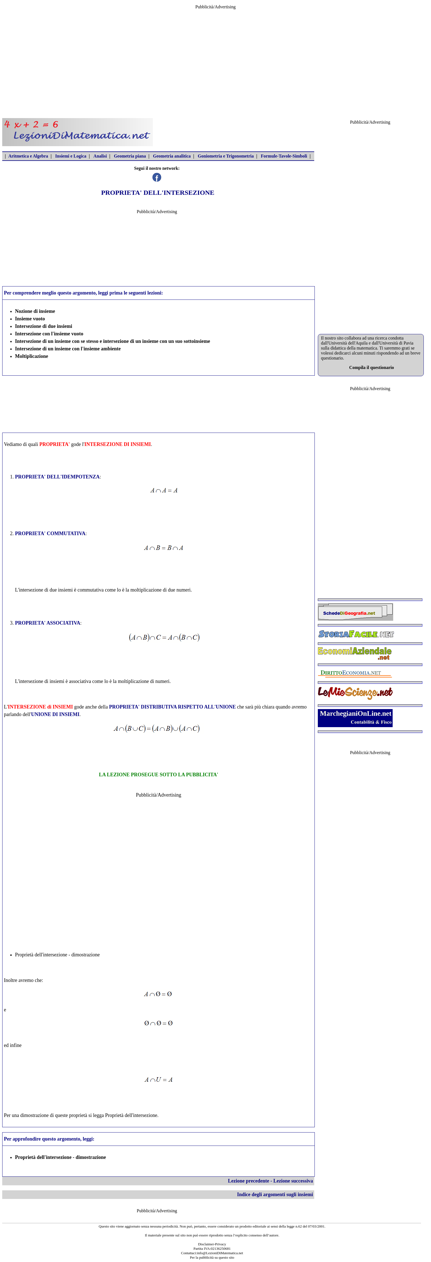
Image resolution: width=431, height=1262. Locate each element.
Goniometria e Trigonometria (226, 156)
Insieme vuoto (30, 318)
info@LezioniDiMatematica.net (220, 1253)
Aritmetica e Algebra (28, 156)
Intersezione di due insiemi (43, 326)
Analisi (100, 156)
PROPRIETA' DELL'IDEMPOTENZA (57, 477)
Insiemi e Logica (70, 156)
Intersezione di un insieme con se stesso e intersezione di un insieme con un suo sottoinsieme (112, 341)
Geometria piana (130, 156)
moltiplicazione (146, 590)
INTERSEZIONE (103, 444)
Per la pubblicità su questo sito (212, 1257)
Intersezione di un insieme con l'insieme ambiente (68, 348)
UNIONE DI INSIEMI (55, 714)
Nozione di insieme (35, 311)
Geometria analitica (172, 156)
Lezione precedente (248, 1181)
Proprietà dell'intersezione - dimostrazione (57, 954)
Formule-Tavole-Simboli (284, 156)
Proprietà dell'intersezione (131, 1115)
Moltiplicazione (31, 356)
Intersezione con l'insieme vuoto (49, 333)
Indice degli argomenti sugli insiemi (275, 1194)
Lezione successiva (293, 1181)
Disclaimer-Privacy (212, 1244)
